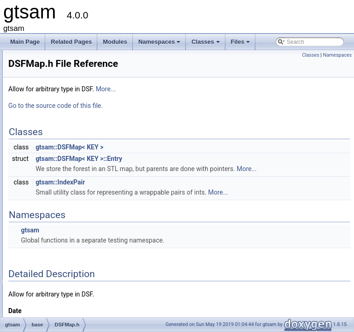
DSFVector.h (60, 209)
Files (241, 44)
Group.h (55, 280)
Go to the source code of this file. (171, 105)
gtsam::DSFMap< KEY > (184, 147)
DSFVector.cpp (63, 199)
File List (32, 87)
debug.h (55, 178)
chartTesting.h (62, 117)
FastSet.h (57, 249)
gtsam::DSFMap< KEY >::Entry (194, 158)
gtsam (38, 97)
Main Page (25, 41)
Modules (115, 41)
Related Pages (71, 41)
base (44, 107)
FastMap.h (58, 239)
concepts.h (58, 148)
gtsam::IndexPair (175, 192)
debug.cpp (58, 168)
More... (221, 89)
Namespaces (160, 44)
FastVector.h (60, 259)
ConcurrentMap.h (66, 158)
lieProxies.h (59, 310)
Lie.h (51, 290)
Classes (206, 44)
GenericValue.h (64, 270)
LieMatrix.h (58, 300)
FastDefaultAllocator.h (72, 219)
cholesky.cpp (61, 128)
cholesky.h (58, 138)
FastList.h (57, 229)
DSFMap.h (58, 188)
